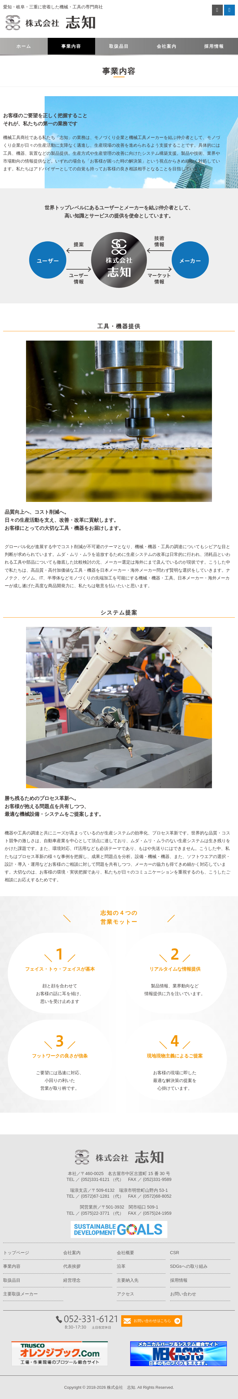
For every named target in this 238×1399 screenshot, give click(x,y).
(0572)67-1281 (95, 1196)
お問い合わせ (183, 1293)
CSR (174, 1252)
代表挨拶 (72, 1266)
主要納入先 (128, 1280)
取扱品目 (119, 46)
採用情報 (214, 46)
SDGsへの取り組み (189, 1266)
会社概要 (125, 1252)
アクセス (125, 1293)
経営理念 (72, 1280)
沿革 (121, 1266)
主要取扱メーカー (20, 1293)
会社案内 (167, 46)
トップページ (16, 1252)
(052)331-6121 (95, 1179)
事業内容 (71, 46)
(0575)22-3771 (95, 1213)
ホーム (23, 46)
